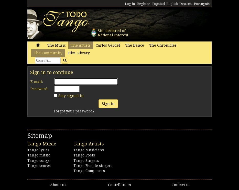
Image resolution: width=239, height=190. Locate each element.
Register (143, 4)
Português (202, 4)
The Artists (81, 45)
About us (58, 185)
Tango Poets (84, 155)
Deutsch (185, 4)
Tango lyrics (38, 150)
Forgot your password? (74, 111)
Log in (130, 4)
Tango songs (38, 161)
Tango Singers (86, 161)
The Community (48, 53)
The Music (56, 45)
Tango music (38, 155)
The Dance (134, 45)
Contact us (181, 185)
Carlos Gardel (108, 45)
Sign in (108, 104)
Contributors (119, 185)
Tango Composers (89, 171)
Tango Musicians (88, 150)
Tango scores (39, 166)
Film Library (79, 53)
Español (158, 4)
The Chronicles (163, 45)
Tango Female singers (92, 166)
